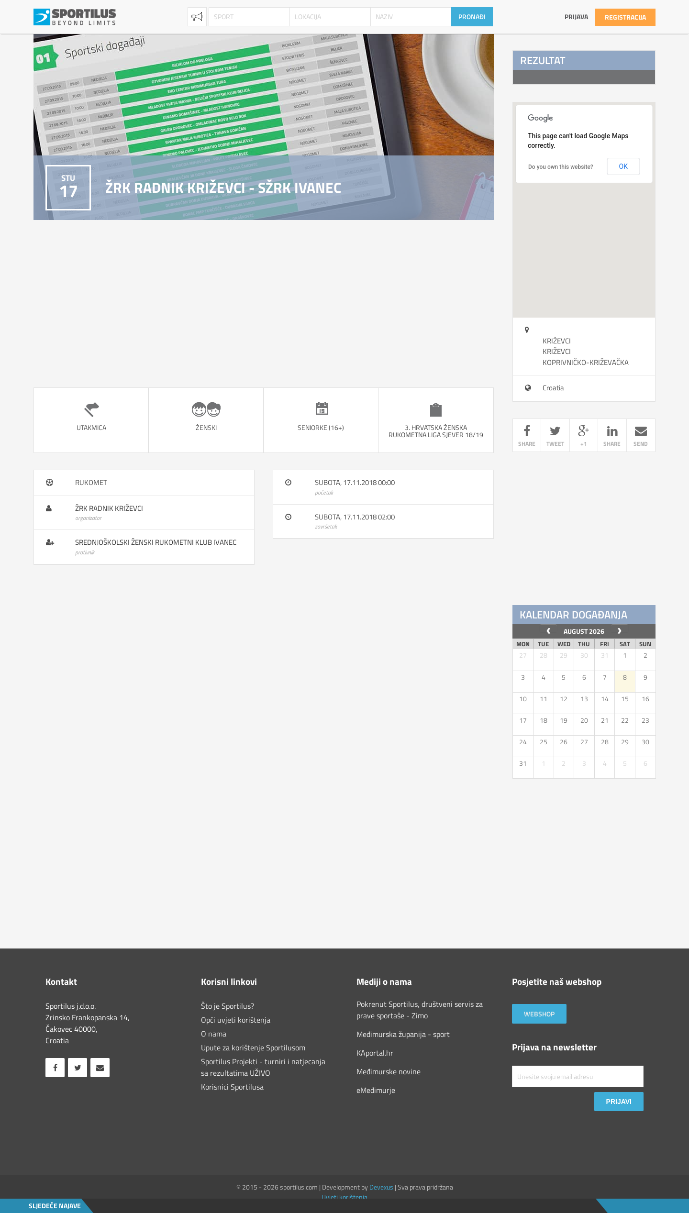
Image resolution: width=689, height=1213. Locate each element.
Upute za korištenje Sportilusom (253, 1047)
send (641, 436)
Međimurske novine (388, 1071)
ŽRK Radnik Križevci (109, 508)
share (527, 436)
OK (623, 166)
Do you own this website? (560, 167)
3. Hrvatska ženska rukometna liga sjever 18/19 (436, 431)
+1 (584, 436)
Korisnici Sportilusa (232, 1086)
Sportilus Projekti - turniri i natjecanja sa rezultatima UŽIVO (263, 1067)
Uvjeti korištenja (344, 1197)
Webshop (539, 1014)
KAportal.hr (374, 1053)
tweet (555, 436)
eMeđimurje (375, 1090)
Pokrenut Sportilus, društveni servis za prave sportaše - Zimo (419, 1009)
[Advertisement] (263, 304)
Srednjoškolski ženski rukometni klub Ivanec (155, 542)
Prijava (576, 16)
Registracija (625, 17)
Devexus (381, 1187)
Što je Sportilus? (227, 1006)
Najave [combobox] (197, 16)
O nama (213, 1033)
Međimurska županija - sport (403, 1034)
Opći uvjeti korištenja (235, 1020)
